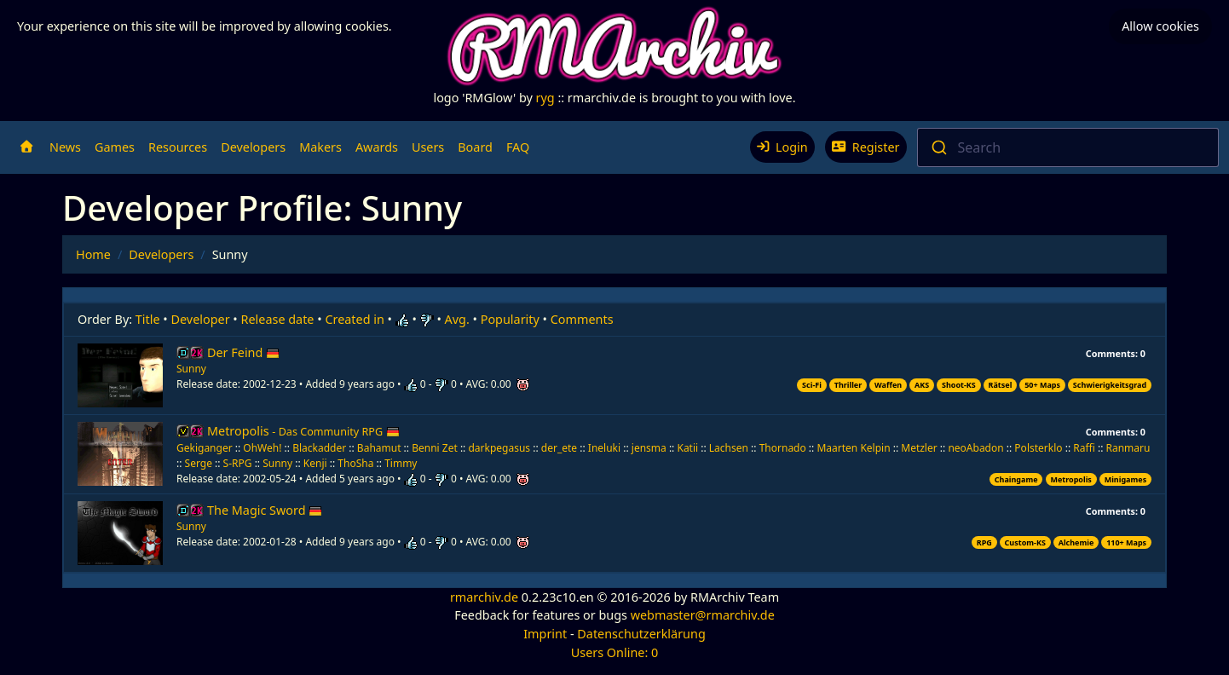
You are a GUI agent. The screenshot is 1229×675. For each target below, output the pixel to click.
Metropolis (303, 431)
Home (93, 254)
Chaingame (1016, 479)
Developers (253, 147)
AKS (922, 384)
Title (148, 319)
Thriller (848, 384)
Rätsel (1001, 384)
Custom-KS (1025, 542)
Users (428, 147)
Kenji (315, 463)
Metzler (919, 448)
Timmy (400, 463)
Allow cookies (1160, 26)
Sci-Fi (812, 384)
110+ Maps (1126, 542)
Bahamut (379, 448)
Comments (582, 319)
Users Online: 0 (615, 652)
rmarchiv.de (484, 597)
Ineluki (604, 448)
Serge (198, 463)
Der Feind (243, 352)
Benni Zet (435, 448)
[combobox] (1068, 147)
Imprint (545, 634)
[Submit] (938, 147)
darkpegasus (499, 448)
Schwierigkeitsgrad (1109, 384)
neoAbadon (975, 448)
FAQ (517, 147)
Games (115, 147)
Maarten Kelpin (853, 448)
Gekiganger (204, 448)
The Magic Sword (264, 510)
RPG (984, 542)
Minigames (1125, 479)
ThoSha (355, 463)
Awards (376, 147)
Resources (177, 147)
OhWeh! (262, 448)
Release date (277, 319)
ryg (545, 97)
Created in (354, 319)
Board (475, 147)
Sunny (191, 368)
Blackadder (319, 448)
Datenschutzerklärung (641, 634)
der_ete (559, 448)
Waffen (888, 384)
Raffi (1084, 448)
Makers (320, 147)
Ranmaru (1127, 448)
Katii (687, 448)
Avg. (457, 319)
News (65, 147)
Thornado (782, 448)
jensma (649, 448)
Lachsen (728, 448)
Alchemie (1076, 542)
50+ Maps (1042, 384)
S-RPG (237, 463)
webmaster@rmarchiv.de (703, 615)
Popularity (510, 319)
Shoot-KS (959, 384)
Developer (200, 319)
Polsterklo (1038, 448)
